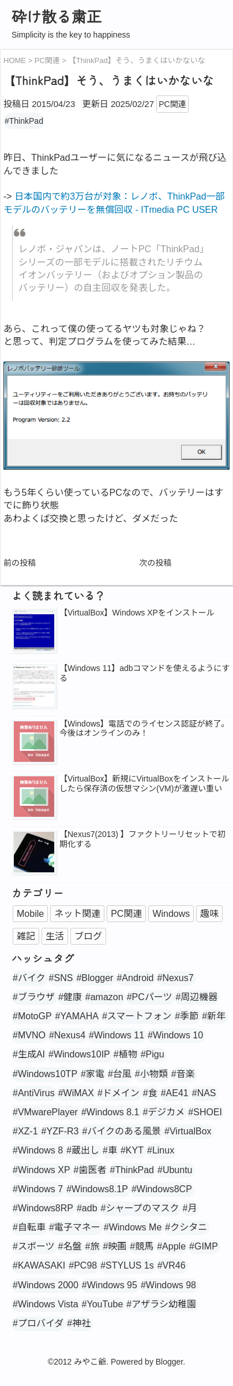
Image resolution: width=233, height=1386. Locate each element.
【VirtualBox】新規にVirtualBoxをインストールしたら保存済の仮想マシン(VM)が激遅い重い (144, 783)
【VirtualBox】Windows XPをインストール (137, 612)
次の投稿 (155, 562)
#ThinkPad (24, 121)
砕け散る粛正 (57, 16)
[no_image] (34, 742)
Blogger (169, 1361)
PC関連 (172, 104)
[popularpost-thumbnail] (34, 631)
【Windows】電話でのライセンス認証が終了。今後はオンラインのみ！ (144, 728)
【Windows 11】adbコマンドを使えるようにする (144, 673)
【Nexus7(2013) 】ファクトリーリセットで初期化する (142, 839)
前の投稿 (19, 562)
